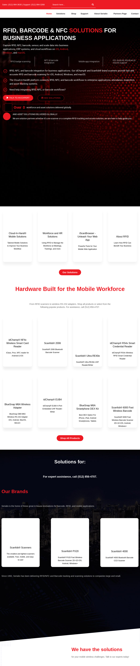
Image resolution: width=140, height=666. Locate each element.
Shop (73, 14)
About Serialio (100, 14)
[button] (61, 14)
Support (84, 14)
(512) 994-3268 (38, 4)
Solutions (60, 14)
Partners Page (120, 14)
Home (49, 14)
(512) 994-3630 (15, 4)
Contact (134, 14)
